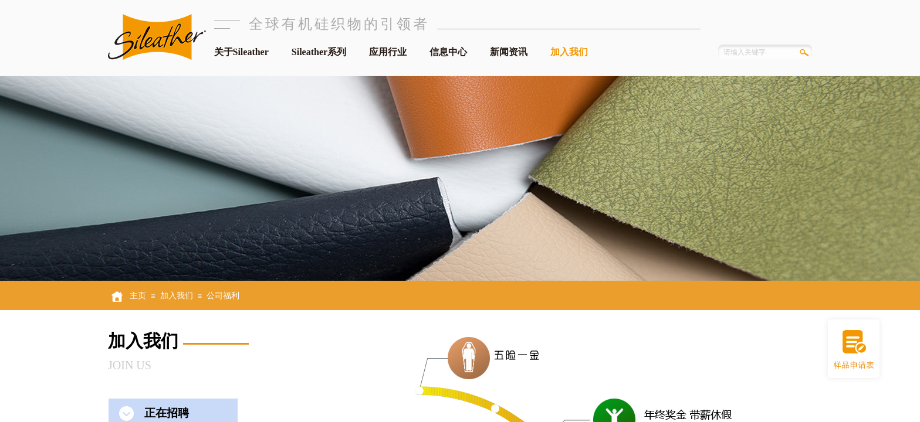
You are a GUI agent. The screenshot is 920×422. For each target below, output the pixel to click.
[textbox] (754, 52)
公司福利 (223, 295)
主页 (138, 295)
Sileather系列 (319, 52)
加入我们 (569, 52)
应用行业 (388, 52)
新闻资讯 (508, 52)
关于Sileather (241, 52)
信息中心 (448, 52)
